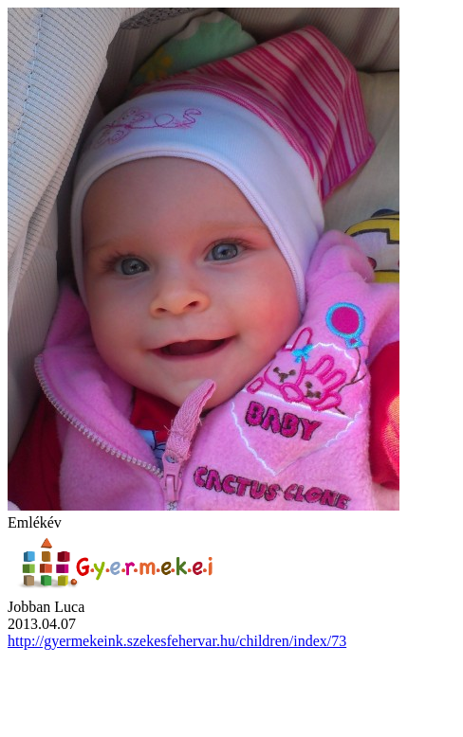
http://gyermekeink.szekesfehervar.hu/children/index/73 (177, 641)
